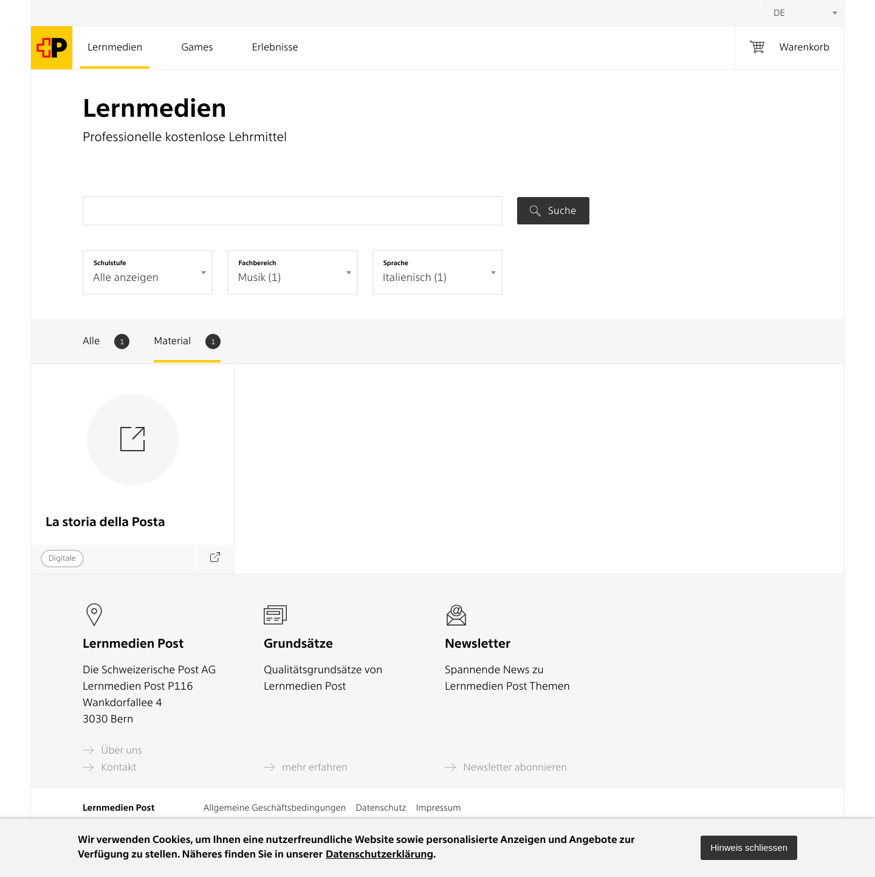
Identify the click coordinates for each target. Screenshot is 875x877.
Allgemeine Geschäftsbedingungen (275, 807)
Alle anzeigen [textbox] (126, 277)
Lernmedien (115, 47)
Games (197, 47)
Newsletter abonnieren (506, 767)
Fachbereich (257, 262)
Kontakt (109, 767)
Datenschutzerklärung (379, 854)
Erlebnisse (275, 47)
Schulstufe (110, 262)
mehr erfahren (306, 767)
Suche (553, 210)
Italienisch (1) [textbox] (415, 277)
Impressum (438, 807)
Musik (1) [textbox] (259, 277)
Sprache (395, 262)
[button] (749, 848)
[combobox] (804, 13)
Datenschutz (380, 807)
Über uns (112, 750)
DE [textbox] (779, 12)
